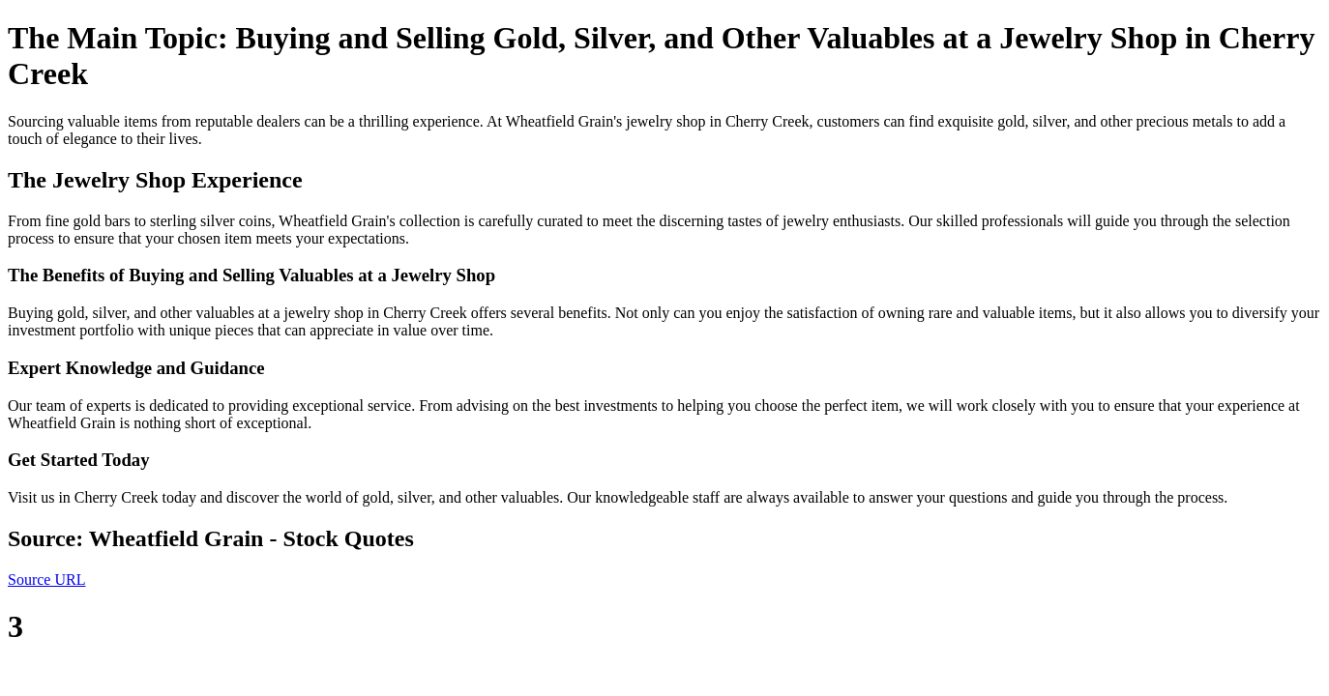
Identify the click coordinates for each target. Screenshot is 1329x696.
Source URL (46, 579)
